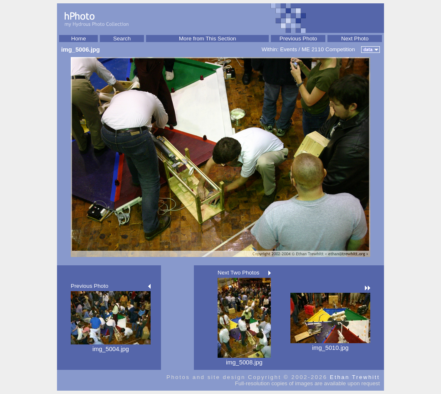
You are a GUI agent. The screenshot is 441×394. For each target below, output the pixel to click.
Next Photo (355, 38)
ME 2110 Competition (328, 49)
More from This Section (207, 38)
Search (122, 38)
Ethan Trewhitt (355, 377)
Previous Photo (298, 38)
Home (78, 38)
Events (288, 49)
